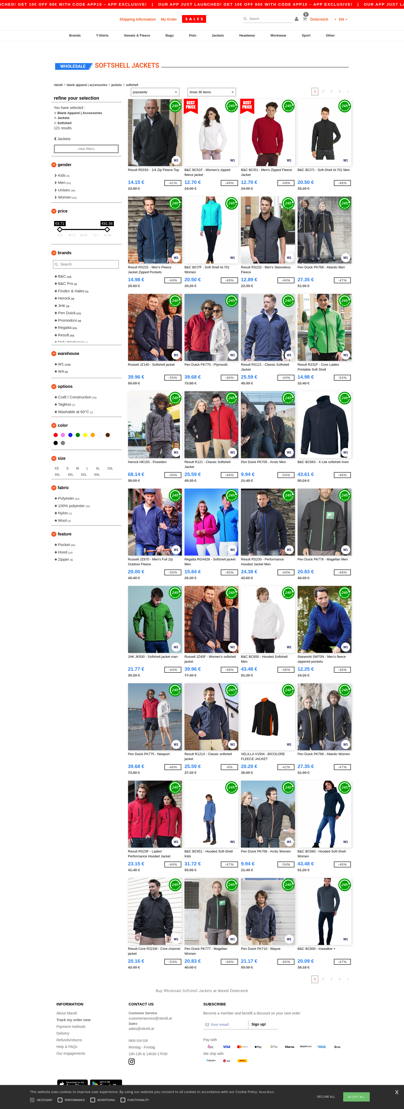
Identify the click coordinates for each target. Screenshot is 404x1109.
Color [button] (63, 414)
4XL (70, 464)
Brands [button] (64, 242)
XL (98, 457)
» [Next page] (348, 80)
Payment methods (71, 1016)
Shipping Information (138, 19)
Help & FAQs (66, 1036)
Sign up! (258, 1013)
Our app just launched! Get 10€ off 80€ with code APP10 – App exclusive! (273, 4)
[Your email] (225, 1013)
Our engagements (70, 1042)
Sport (306, 35)
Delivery (63, 1022)
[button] (297, 19)
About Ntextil (66, 1002)
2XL (110, 457)
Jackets (218, 35)
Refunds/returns (69, 1029)
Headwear (247, 35)
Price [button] (63, 200)
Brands (75, 35)
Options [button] (65, 375)
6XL (97, 464)
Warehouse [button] (68, 342)
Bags (169, 35)
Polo (192, 35)
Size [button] (61, 447)
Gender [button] (64, 154)
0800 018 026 (140, 1030)
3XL (57, 464)
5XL (84, 464)
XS (57, 457)
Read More (266, 1092)
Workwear (279, 35)
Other (330, 35)
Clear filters (86, 138)
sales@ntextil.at (141, 1018)
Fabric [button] (63, 477)
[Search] (266, 19)
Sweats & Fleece (137, 35)
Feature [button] (64, 523)
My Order (169, 19)
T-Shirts (102, 35)
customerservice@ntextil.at (150, 1007)
